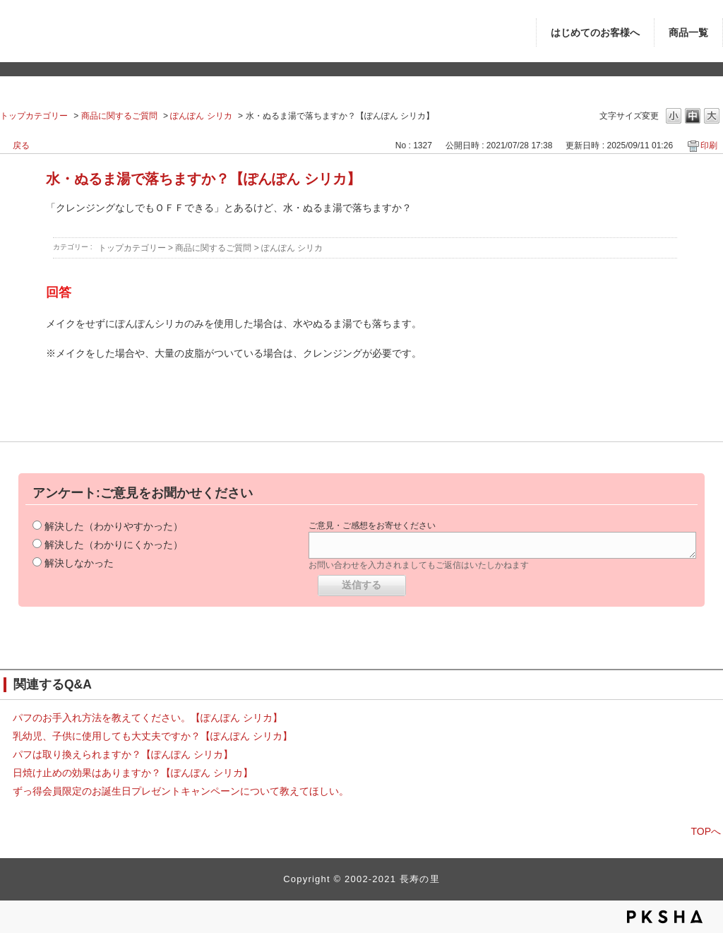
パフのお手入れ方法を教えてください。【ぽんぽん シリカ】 (147, 717)
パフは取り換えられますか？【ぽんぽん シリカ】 (123, 754)
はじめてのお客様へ (595, 33)
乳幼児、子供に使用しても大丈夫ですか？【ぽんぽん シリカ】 (152, 736)
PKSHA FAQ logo (665, 917)
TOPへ (706, 831)
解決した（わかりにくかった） (113, 544)
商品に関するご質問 (119, 116)
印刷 (708, 145)
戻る (21, 145)
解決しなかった (79, 563)
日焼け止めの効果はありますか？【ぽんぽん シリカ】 (133, 772)
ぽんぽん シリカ (201, 116)
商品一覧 (688, 33)
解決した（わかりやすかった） (113, 526)
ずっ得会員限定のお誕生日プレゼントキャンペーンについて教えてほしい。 (181, 791)
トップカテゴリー (34, 116)
